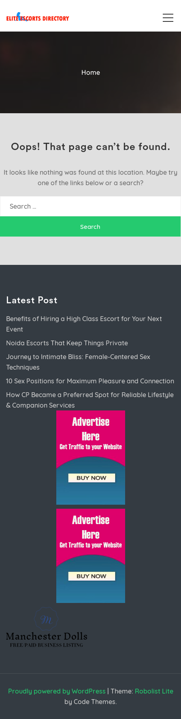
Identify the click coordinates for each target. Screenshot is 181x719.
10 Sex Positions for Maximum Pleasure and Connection (90, 381)
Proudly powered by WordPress (57, 691)
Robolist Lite (154, 691)
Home (90, 72)
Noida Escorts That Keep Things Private (67, 343)
